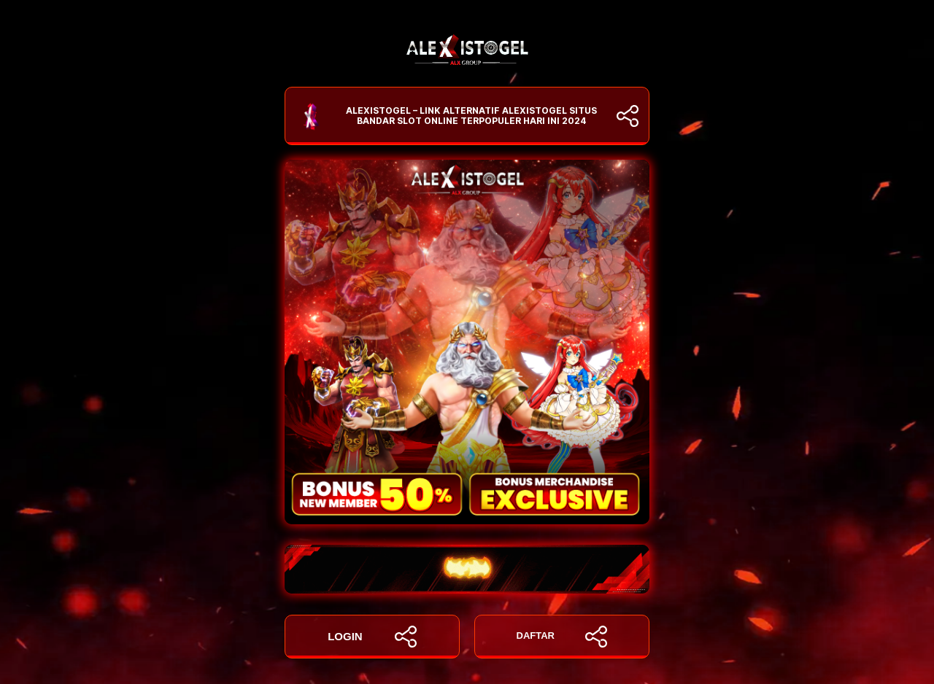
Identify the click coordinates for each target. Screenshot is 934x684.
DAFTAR (562, 637)
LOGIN (372, 637)
